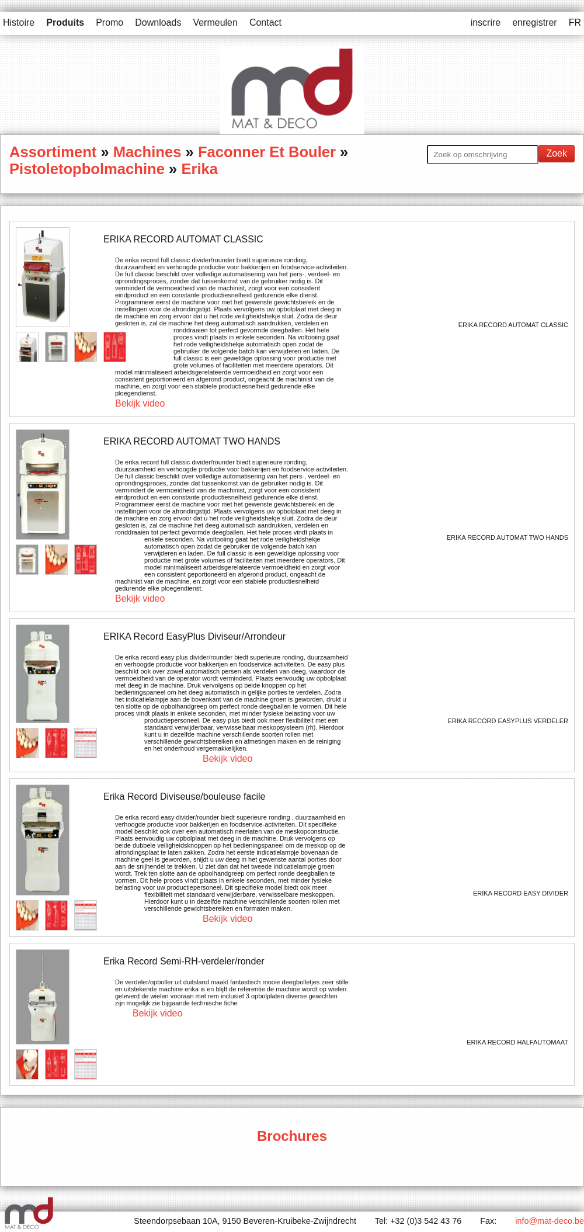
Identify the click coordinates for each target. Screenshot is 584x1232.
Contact (265, 22)
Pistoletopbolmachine (87, 169)
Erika (199, 169)
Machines (147, 152)
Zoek (556, 153)
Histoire (18, 22)
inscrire (486, 22)
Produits (65, 22)
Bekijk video (140, 403)
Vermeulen (215, 22)
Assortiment (52, 152)
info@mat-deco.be (549, 1221)
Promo (109, 22)
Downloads (158, 22)
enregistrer (534, 22)
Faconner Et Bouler (267, 152)
